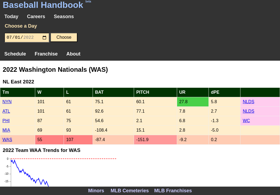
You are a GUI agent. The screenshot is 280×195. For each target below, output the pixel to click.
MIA (6, 130)
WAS (7, 139)
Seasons (64, 16)
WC (246, 120)
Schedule (15, 54)
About (73, 54)
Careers (36, 16)
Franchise (46, 54)
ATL (6, 111)
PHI (6, 120)
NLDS (248, 101)
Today (11, 16)
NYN (7, 101)
